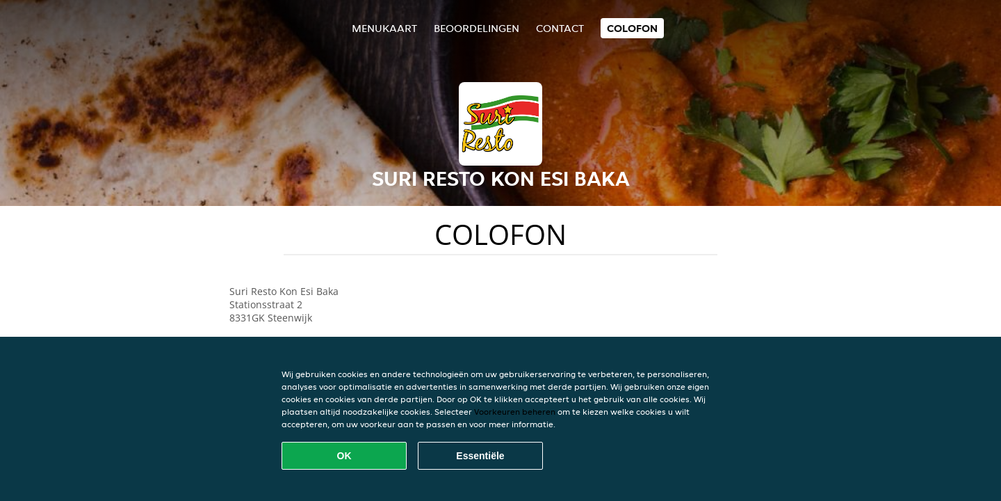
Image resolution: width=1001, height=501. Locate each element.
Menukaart (384, 28)
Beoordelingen (476, 28)
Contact (560, 28)
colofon (632, 28)
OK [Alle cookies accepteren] (344, 455)
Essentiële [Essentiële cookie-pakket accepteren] (480, 455)
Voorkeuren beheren (514, 411)
